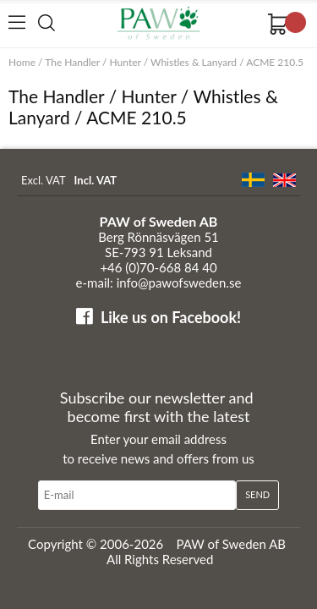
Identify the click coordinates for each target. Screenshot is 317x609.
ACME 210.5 (274, 62)
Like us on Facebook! (171, 317)
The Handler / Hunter (92, 62)
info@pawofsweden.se (179, 282)
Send (257, 494)
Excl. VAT (43, 180)
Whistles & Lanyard (193, 62)
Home (22, 62)
